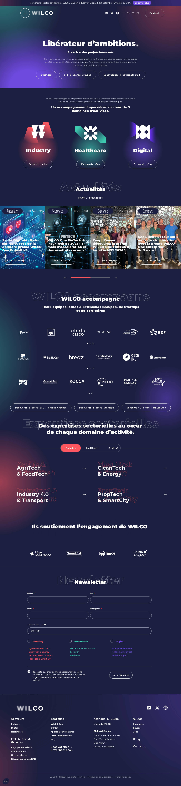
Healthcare (81, 641)
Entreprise (96, 609)
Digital (120, 641)
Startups (57, 719)
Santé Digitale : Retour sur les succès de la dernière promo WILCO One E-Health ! (22, 245)
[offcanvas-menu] (25, 13)
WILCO (137, 719)
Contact (139, 746)
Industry (38, 641)
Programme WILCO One (12, 211)
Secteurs (17, 719)
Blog (136, 739)
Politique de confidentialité (100, 777)
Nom (92, 593)
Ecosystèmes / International (62, 748)
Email (30, 609)
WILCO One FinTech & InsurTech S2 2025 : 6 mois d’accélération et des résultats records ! (67, 245)
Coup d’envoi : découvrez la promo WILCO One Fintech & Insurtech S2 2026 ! (111, 245)
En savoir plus (142, 3)
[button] (66, 277)
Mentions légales (123, 777)
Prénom (31, 593)
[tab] (71, 448)
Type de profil (37, 624)
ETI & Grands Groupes (21, 740)
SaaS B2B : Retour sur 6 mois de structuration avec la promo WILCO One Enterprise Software (158, 243)
